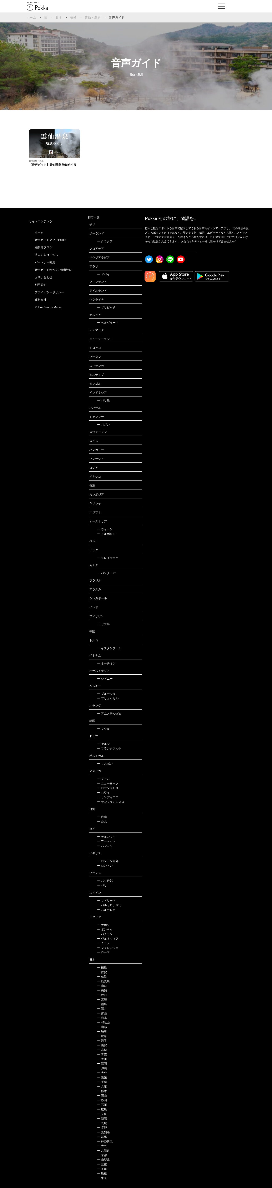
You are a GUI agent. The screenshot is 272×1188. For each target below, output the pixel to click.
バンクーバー (108, 573)
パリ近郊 (105, 880)
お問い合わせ (43, 277)
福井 (102, 1008)
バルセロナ (106, 909)
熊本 (102, 1018)
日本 (59, 17)
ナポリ (103, 925)
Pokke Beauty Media (48, 307)
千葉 (102, 1082)
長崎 (73, 17)
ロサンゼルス (108, 788)
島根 (102, 1173)
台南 (102, 817)
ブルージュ (106, 693)
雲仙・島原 (93, 17)
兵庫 (102, 1086)
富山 (102, 1013)
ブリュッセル (108, 698)
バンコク (105, 845)
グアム (103, 778)
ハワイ (103, 792)
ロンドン (105, 865)
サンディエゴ (108, 797)
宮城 (102, 1050)
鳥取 (102, 976)
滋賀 (102, 1045)
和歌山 (103, 1022)
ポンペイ (105, 929)
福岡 (102, 1063)
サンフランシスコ (110, 801)
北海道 (103, 1150)
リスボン (105, 763)
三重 (102, 1164)
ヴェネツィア (108, 938)
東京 (102, 1178)
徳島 (102, 967)
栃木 (102, 1091)
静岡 (102, 1100)
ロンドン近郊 (108, 861)
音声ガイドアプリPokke (50, 240)
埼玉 (102, 1031)
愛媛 (102, 1077)
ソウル (103, 728)
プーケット (106, 841)
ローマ (103, 952)
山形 (102, 1027)
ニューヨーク (108, 783)
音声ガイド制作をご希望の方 (54, 269)
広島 (102, 1109)
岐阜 (102, 1036)
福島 (102, 1004)
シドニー (105, 678)
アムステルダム (109, 713)
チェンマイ (106, 836)
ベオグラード (108, 322)
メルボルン (106, 533)
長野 (102, 1127)
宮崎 (102, 999)
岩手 (102, 1040)
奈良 (102, 1114)
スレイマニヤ (108, 558)
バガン (103, 424)
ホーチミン (106, 663)
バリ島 (103, 400)
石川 (102, 1104)
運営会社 (40, 299)
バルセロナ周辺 (109, 905)
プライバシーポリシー (49, 292)
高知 (102, 990)
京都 (102, 1155)
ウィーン (105, 529)
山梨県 (103, 1159)
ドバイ (103, 274)
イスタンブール (109, 648)
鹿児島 (103, 981)
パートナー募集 (45, 262)
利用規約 (40, 284)
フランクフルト (109, 748)
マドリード (106, 900)
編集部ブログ (43, 247)
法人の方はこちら (46, 254)
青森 (102, 1054)
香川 (102, 1059)
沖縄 (102, 1068)
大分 (102, 1072)
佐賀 (102, 972)
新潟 (102, 1118)
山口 (102, 985)
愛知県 (103, 1132)
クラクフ (105, 241)
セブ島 (103, 624)
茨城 (102, 1123)
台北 (102, 821)
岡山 (102, 1095)
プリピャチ (106, 307)
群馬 (102, 1136)
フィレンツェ (108, 947)
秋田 (102, 995)
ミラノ (103, 943)
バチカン (105, 934)
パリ (102, 885)
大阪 (102, 1146)
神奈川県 (105, 1141)
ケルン (103, 744)
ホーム (31, 17)
